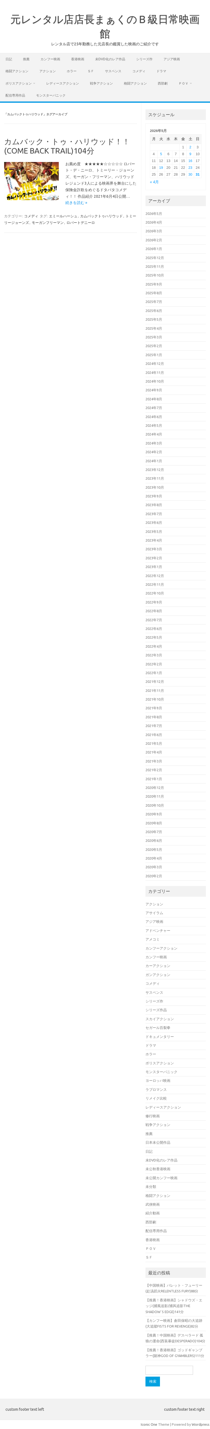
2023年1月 (153, 567)
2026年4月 (153, 222)
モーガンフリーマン (48, 222)
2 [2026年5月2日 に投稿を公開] (190, 147)
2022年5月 (153, 637)
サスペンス (113, 71)
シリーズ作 (144, 59)
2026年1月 (153, 249)
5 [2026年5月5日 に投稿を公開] (161, 154)
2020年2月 (153, 876)
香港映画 (77, 59)
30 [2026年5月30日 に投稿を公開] (190, 174)
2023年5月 (153, 531)
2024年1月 (153, 461)
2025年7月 (153, 302)
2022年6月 (153, 629)
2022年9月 (153, 602)
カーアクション (157, 966)
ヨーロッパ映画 (157, 1080)
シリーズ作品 (156, 1010)
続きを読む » (76, 202)
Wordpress (200, 1424)
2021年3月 (153, 761)
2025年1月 (153, 355)
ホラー (72, 71)
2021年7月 (153, 726)
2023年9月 (153, 496)
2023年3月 (153, 549)
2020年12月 (154, 787)
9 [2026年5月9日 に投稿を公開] (190, 154)
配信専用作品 (15, 95)
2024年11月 (154, 372)
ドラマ (161, 71)
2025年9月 (153, 284)
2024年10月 (154, 381)
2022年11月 (154, 584)
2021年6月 (153, 735)
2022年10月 (154, 593)
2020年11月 (154, 796)
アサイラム (154, 913)
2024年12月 (154, 363)
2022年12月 (154, 576)
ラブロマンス (156, 1089)
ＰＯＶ (183, 83)
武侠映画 (152, 1204)
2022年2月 (153, 664)
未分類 (150, 1186)
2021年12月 (154, 681)
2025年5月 (153, 319)
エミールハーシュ (63, 216)
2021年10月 (154, 699)
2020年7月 (153, 832)
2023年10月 (154, 487)
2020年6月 (153, 840)
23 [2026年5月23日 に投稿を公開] (190, 168)
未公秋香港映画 (157, 1169)
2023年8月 (153, 505)
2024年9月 (153, 390)
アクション (47, 71)
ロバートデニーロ (80, 222)
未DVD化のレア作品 (110, 59)
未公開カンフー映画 (161, 1178)
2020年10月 (154, 805)
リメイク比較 (156, 1098)
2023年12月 (154, 470)
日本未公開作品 (157, 1142)
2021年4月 (153, 752)
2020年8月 (153, 823)
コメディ (138, 71)
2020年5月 (153, 849)
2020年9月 (153, 814)
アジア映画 (172, 59)
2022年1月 (153, 673)
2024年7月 (153, 408)
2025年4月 (153, 328)
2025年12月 (154, 258)
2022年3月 (153, 655)
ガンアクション (157, 975)
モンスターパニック (51, 95)
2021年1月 (153, 779)
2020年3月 (153, 867)
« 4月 (154, 182)
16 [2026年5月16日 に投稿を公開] (190, 161)
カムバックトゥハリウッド (101, 216)
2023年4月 (153, 540)
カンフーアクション (161, 948)
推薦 (26, 59)
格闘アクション (16, 71)
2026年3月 (153, 231)
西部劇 (163, 83)
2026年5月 (153, 213)
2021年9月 (153, 708)
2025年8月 (153, 293)
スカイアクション (159, 1019)
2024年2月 (153, 452)
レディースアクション (62, 83)
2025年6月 (153, 311)
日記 (8, 59)
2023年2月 (153, 558)
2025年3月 (153, 337)
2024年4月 (153, 434)
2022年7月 (153, 620)
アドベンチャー (157, 930)
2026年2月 (153, 240)
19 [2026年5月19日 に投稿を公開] (161, 168)
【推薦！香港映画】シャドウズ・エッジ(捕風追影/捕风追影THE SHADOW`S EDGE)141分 (173, 1306)
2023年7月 (153, 514)
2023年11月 (154, 478)
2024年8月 (153, 399)
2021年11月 (154, 690)
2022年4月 (153, 646)
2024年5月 (153, 425)
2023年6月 (153, 522)
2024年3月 (153, 443)
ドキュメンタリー (159, 1036)
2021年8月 (153, 717)
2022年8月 (153, 611)
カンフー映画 (50, 59)
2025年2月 (153, 346)
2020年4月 (153, 858)
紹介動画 (152, 1213)
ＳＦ (91, 71)
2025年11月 (154, 266)
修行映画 (152, 1116)
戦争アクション (101, 83)
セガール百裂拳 (157, 1027)
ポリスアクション (18, 83)
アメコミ (152, 939)
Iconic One (149, 1424)
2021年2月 (153, 770)
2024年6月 (153, 417)
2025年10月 (154, 275)
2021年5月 (153, 743)
